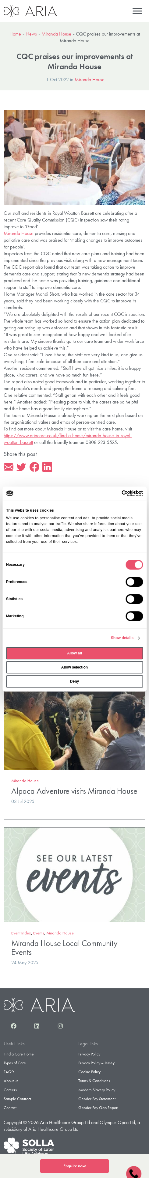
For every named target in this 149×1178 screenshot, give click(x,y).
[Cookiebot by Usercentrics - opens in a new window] (116, 493)
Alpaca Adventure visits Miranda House (74, 791)
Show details (122, 638)
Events (38, 933)
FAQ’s (9, 1071)
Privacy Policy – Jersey (96, 1063)
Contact (10, 1107)
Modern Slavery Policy (96, 1090)
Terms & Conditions (94, 1080)
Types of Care (15, 1063)
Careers (10, 1090)
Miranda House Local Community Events (64, 948)
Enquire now (74, 1166)
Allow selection (74, 667)
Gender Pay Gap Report (98, 1107)
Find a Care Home (19, 1054)
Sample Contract (17, 1098)
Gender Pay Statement (96, 1098)
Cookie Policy (89, 1071)
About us (11, 1080)
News (31, 34)
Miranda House (56, 34)
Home (15, 34)
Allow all (74, 653)
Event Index (21, 933)
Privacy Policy (89, 1054)
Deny (74, 681)
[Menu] (137, 11)
